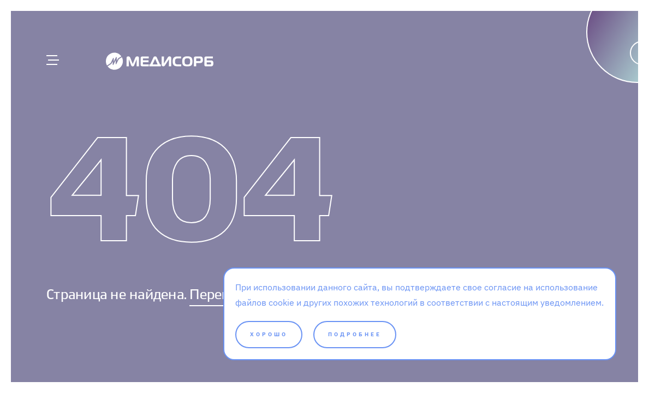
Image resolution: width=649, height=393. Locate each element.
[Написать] (585, 79)
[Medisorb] (159, 60)
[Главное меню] (52, 60)
